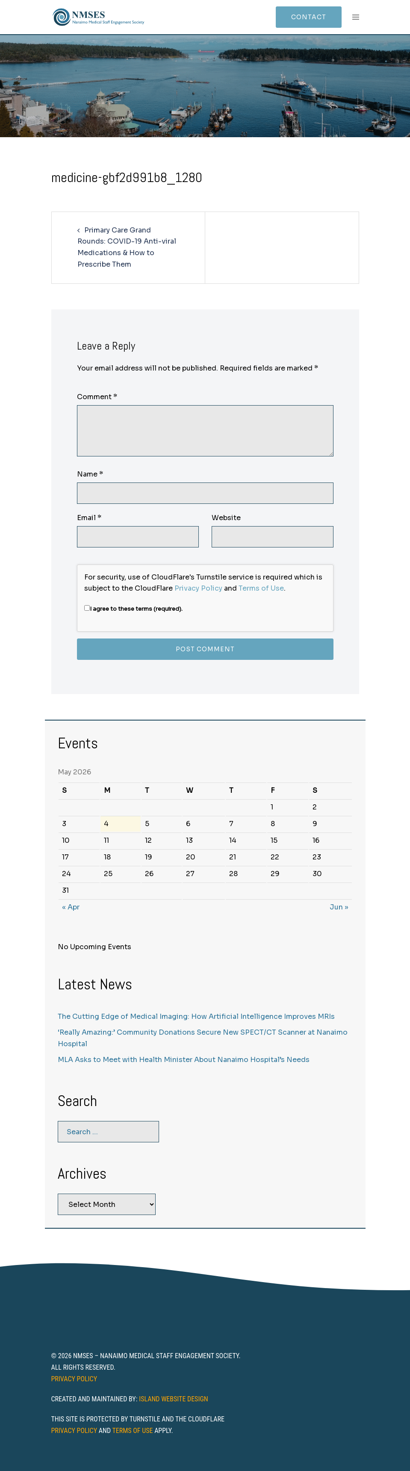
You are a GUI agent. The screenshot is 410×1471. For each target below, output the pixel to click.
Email (89, 517)
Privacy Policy (198, 588)
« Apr (71, 907)
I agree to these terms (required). (133, 608)
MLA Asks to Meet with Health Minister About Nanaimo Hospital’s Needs (184, 1059)
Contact (308, 17)
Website (226, 517)
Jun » (339, 907)
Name (90, 474)
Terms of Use (261, 588)
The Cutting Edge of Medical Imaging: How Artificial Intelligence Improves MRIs (196, 1016)
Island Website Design (173, 1399)
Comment (97, 396)
